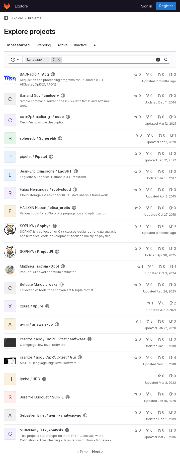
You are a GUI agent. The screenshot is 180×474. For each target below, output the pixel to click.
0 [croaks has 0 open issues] (172, 285)
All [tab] (95, 45)
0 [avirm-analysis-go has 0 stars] (137, 412)
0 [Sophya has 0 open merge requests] (161, 226)
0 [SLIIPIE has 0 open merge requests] (161, 394)
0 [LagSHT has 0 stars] (137, 171)
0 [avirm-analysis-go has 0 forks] (149, 412)
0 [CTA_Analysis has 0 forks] (149, 430)
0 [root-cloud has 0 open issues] (172, 190)
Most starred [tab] (18, 45)
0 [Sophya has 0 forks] (149, 226)
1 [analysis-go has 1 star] (138, 321)
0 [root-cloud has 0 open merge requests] (161, 190)
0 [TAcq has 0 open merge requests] (161, 74)
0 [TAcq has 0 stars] (137, 74)
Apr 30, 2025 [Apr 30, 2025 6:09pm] (166, 255)
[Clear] (158, 60)
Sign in (146, 6)
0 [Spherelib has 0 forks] (150, 135)
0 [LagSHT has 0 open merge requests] (161, 171)
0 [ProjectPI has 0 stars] (137, 248)
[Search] (108, 60)
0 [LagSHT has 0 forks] (149, 171)
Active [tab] (63, 45)
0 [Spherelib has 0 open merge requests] (162, 135)
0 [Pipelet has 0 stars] (137, 153)
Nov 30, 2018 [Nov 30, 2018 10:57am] (166, 364)
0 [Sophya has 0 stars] (137, 226)
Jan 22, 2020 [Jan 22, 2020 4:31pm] (167, 328)
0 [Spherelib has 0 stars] (138, 135)
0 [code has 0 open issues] (172, 117)
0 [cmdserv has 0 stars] (137, 96)
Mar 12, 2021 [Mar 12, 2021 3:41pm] (167, 123)
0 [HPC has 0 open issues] (172, 376)
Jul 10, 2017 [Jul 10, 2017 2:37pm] (167, 178)
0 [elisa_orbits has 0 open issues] (172, 208)
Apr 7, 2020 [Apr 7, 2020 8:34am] (168, 142)
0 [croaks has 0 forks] (149, 285)
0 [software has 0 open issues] (172, 339)
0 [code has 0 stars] (137, 117)
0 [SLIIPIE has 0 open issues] (172, 394)
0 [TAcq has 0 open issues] (172, 74)
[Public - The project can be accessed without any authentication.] (53, 74)
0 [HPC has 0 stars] (161, 376)
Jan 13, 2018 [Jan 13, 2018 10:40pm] (167, 346)
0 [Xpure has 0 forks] (161, 303)
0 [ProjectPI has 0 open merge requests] (161, 248)
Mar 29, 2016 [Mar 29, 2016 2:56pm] (167, 437)
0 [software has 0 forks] (149, 339)
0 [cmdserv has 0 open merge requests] (161, 96)
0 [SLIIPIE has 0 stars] (137, 394)
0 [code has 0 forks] (149, 117)
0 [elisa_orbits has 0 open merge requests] (161, 208)
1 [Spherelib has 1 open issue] (173, 135)
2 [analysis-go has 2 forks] (149, 321)
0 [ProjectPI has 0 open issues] (172, 248)
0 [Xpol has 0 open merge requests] (162, 266)
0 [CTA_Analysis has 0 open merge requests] (161, 430)
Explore (21, 6)
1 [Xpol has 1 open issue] (173, 266)
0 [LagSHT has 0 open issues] (172, 171)
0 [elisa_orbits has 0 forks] (149, 208)
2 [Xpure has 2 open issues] (173, 303)
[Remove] (59, 60)
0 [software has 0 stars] (137, 339)
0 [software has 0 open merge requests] (161, 339)
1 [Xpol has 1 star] (140, 266)
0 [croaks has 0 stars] (137, 285)
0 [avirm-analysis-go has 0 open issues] (172, 412)
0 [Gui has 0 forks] (149, 357)
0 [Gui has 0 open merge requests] (161, 357)
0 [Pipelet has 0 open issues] (172, 153)
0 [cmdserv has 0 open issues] (172, 96)
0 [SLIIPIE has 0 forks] (149, 394)
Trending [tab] (43, 45)
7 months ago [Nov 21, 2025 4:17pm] (166, 81)
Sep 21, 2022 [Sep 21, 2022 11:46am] (167, 160)
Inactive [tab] (80, 45)
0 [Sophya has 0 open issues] (172, 226)
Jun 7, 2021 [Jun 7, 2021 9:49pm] (168, 310)
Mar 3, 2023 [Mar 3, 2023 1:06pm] (167, 382)
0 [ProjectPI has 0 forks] (149, 248)
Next (98, 452)
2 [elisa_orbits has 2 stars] (137, 208)
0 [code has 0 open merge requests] (161, 117)
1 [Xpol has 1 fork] (151, 266)
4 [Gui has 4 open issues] (172, 357)
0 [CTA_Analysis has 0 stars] (137, 430)
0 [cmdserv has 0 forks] (149, 96)
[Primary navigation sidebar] (6, 18)
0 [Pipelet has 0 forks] (149, 153)
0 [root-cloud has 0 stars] (137, 190)
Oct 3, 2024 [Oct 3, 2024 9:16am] (167, 273)
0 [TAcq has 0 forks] (149, 74)
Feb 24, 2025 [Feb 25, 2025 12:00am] (166, 291)
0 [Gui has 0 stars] (137, 357)
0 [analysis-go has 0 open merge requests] (161, 321)
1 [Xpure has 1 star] (150, 303)
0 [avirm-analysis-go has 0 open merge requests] (161, 412)
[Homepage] (7, 6)
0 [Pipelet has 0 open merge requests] (161, 153)
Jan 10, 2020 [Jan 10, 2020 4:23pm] (167, 401)
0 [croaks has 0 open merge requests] (161, 285)
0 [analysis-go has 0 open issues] (172, 321)
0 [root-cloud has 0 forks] (149, 190)
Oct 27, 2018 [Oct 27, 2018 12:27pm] (167, 214)
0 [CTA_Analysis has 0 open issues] (172, 430)
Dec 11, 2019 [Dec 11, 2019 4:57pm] (167, 419)
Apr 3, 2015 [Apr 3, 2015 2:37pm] (168, 196)
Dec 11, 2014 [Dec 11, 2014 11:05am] (167, 102)
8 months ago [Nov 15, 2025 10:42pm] (166, 233)
